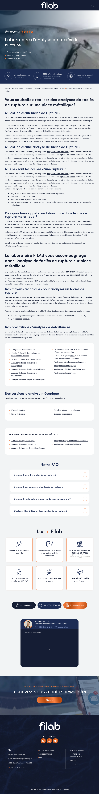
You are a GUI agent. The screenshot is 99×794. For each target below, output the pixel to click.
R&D (36, 281)
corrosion (40, 235)
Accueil (7, 88)
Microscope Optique (21, 319)
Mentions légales (77, 750)
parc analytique (72, 272)
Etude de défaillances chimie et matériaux (49, 88)
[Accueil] (49, 5)
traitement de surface (20, 356)
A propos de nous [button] (46, 750)
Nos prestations (17, 88)
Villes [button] (72, 764)
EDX (83, 316)
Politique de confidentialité (76, 755)
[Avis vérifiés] (19, 32)
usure (72, 356)
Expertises (28, 88)
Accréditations (45, 754)
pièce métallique (77, 275)
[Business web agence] (60, 790)
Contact (73, 761)
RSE (40, 758)
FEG (78, 316)
